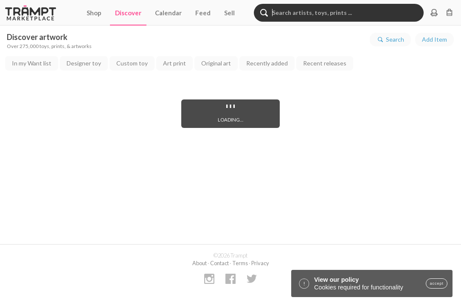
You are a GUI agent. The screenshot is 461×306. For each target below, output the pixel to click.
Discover (128, 13)
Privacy (260, 263)
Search (390, 39)
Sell (229, 13)
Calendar (168, 13)
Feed (203, 13)
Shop (94, 13)
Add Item (434, 39)
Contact (219, 263)
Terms (240, 263)
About (199, 263)
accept (437, 283)
